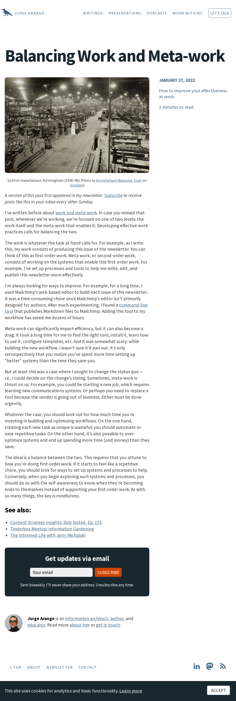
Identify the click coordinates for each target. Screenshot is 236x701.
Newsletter (59, 667)
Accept (218, 690)
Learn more (130, 691)
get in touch (108, 625)
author (117, 618)
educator (36, 625)
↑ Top (16, 667)
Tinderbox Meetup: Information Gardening (52, 529)
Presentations (125, 13)
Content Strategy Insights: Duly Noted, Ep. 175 (56, 522)
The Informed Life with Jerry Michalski (47, 535)
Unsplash (77, 185)
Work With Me (188, 13)
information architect (86, 618)
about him (80, 625)
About (34, 667)
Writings (93, 13)
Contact (88, 667)
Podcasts (157, 13)
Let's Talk (220, 13)
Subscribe (113, 195)
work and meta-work (76, 213)
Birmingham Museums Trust (119, 180)
